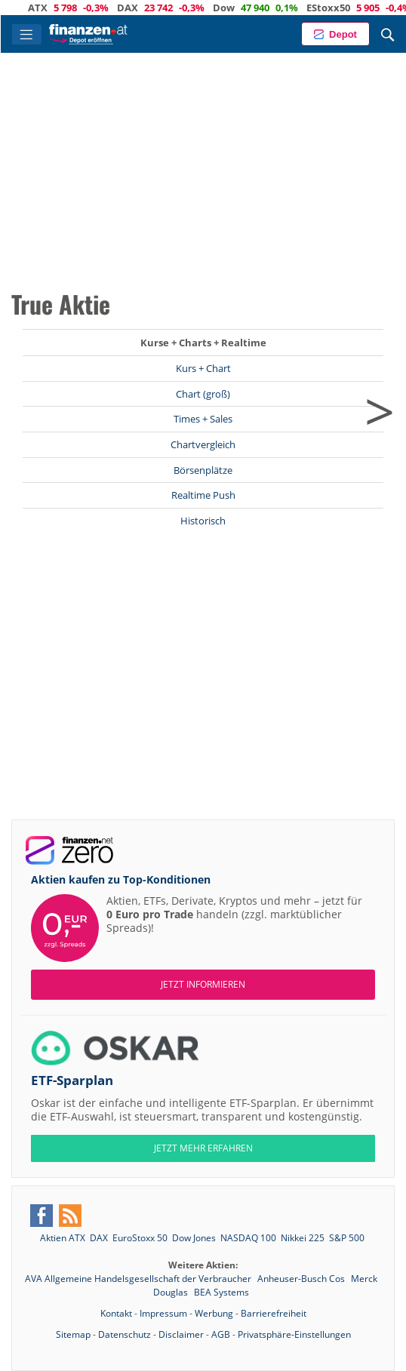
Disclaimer (181, 1334)
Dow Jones (194, 1237)
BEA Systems (221, 1292)
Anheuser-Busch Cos (302, 1278)
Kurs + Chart (203, 368)
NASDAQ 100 (248, 1237)
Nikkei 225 (302, 1237)
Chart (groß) (203, 394)
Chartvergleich (203, 444)
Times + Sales (203, 419)
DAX (138, 7)
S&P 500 (346, 1237)
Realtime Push (203, 495)
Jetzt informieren (203, 984)
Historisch (203, 520)
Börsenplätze (203, 470)
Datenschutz (124, 1334)
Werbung (214, 1313)
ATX (49, 7)
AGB (220, 1334)
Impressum (163, 1313)
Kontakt (116, 1313)
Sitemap (73, 1334)
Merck (364, 1278)
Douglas (171, 1292)
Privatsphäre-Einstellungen (294, 1334)
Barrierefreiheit (273, 1313)
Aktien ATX (62, 1237)
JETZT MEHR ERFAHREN (203, 1148)
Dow (235, 7)
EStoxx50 (339, 7)
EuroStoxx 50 (140, 1237)
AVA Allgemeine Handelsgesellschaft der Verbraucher (139, 1278)
